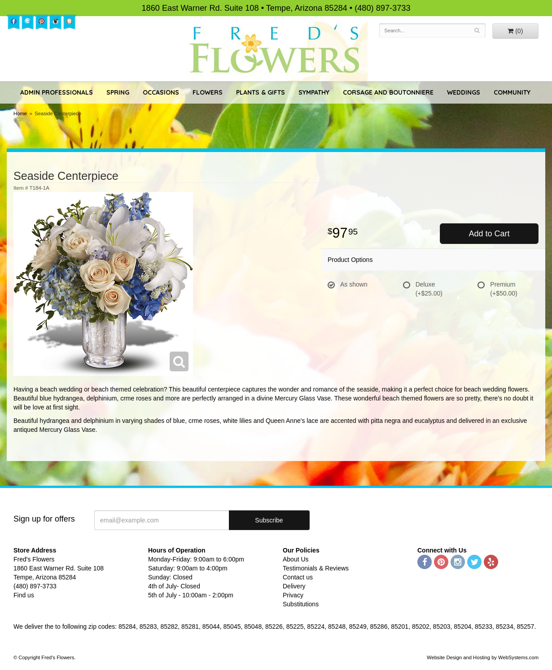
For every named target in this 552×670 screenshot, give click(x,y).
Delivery (294, 586)
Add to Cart (489, 233)
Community (512, 92)
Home (20, 113)
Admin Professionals (56, 92)
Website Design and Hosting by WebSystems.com (483, 657)
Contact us (298, 577)
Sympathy (313, 92)
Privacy (293, 595)
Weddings (463, 92)
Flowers (208, 92)
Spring (117, 92)
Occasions (161, 92)
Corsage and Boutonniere (388, 92)
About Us (296, 559)
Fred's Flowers (276, 50)
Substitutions (301, 604)
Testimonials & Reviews (316, 568)
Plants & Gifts (260, 92)
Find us (23, 595)
